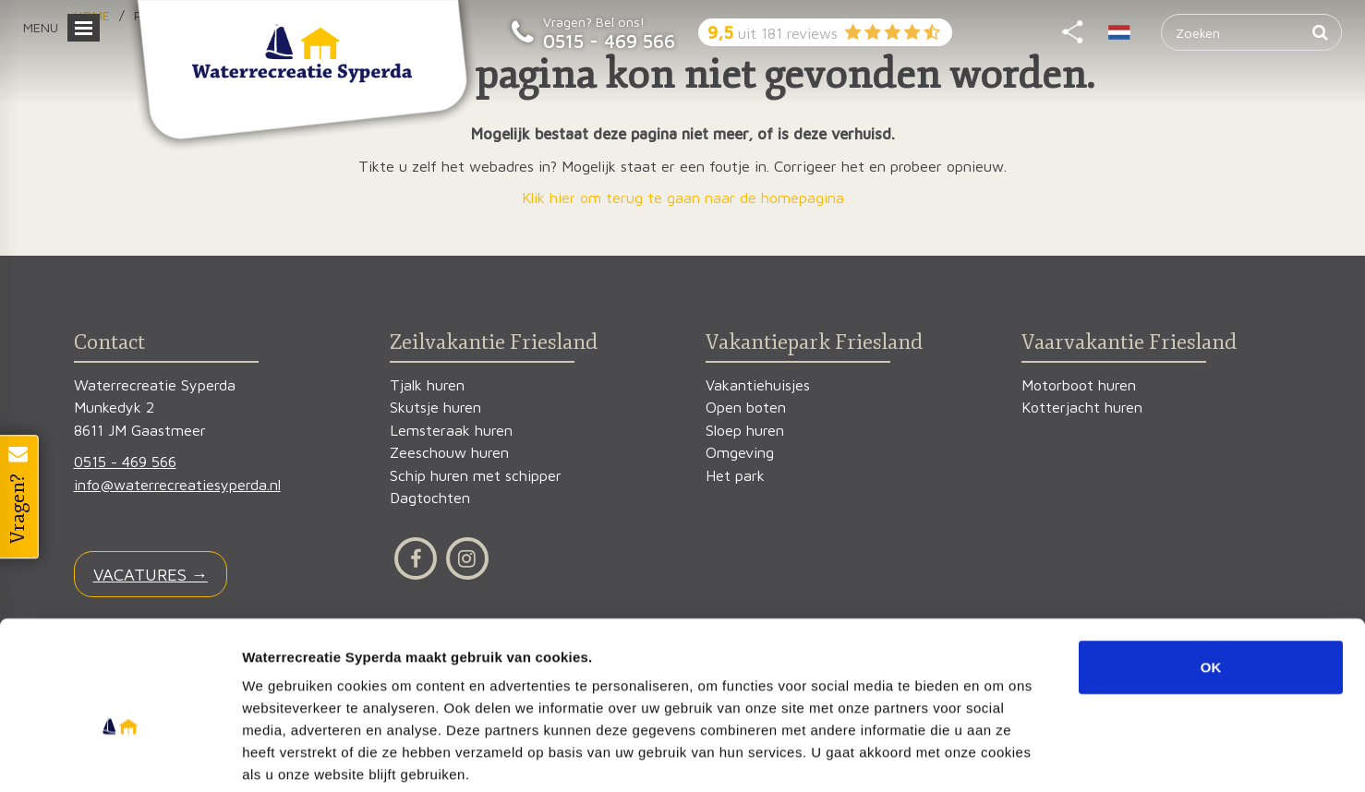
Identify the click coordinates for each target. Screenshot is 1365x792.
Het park (735, 476)
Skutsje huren (435, 407)
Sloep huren (745, 430)
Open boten (746, 407)
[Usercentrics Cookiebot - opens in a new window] (119, 756)
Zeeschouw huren (449, 453)
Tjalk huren (427, 385)
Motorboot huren (1078, 385)
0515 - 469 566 (609, 41)
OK (1211, 574)
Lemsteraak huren (451, 430)
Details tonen (998, 755)
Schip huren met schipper (476, 476)
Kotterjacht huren (1081, 407)
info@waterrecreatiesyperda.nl (177, 485)
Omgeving (740, 453)
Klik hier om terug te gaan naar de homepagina (683, 198)
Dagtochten (430, 498)
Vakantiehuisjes (758, 385)
